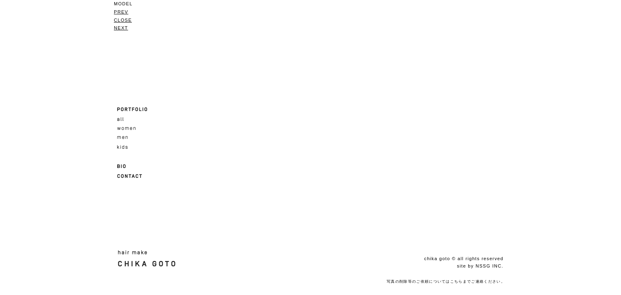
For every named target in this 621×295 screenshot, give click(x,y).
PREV (121, 11)
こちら (456, 281)
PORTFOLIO (132, 109)
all (120, 119)
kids (122, 147)
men (122, 137)
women (126, 128)
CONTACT (129, 176)
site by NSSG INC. (480, 265)
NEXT (121, 27)
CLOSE (123, 20)
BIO (121, 166)
